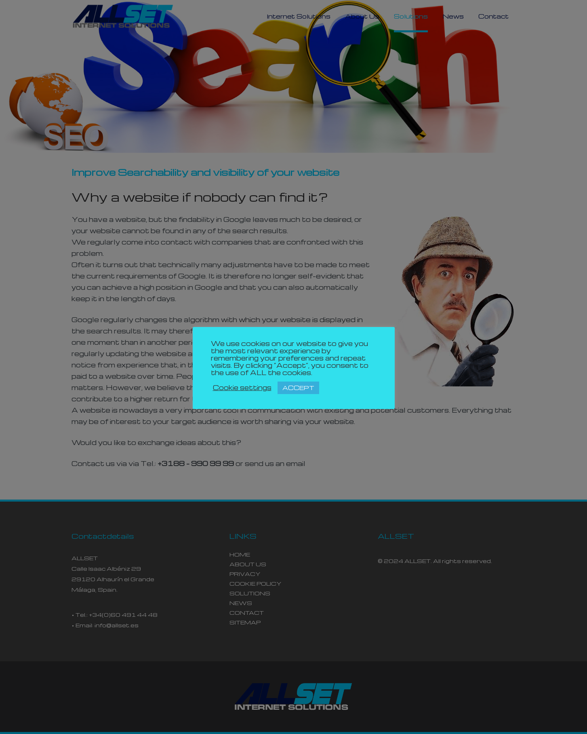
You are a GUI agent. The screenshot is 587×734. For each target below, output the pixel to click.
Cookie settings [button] (242, 387)
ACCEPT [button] (298, 387)
